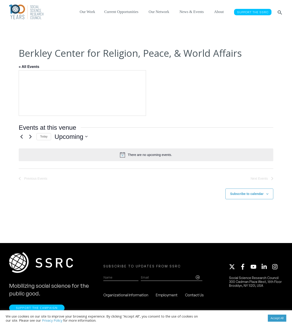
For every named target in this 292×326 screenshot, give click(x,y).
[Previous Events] (21, 136)
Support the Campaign (37, 308)
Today (43, 136)
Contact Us (194, 295)
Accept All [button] (277, 318)
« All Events (29, 67)
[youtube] (255, 267)
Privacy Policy (52, 320)
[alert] (146, 154)
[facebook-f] (245, 267)
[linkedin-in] (266, 267)
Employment (166, 295)
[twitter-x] (234, 267)
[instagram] (276, 267)
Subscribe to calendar (246, 194)
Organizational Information (125, 295)
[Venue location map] (82, 93)
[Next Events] (30, 136)
